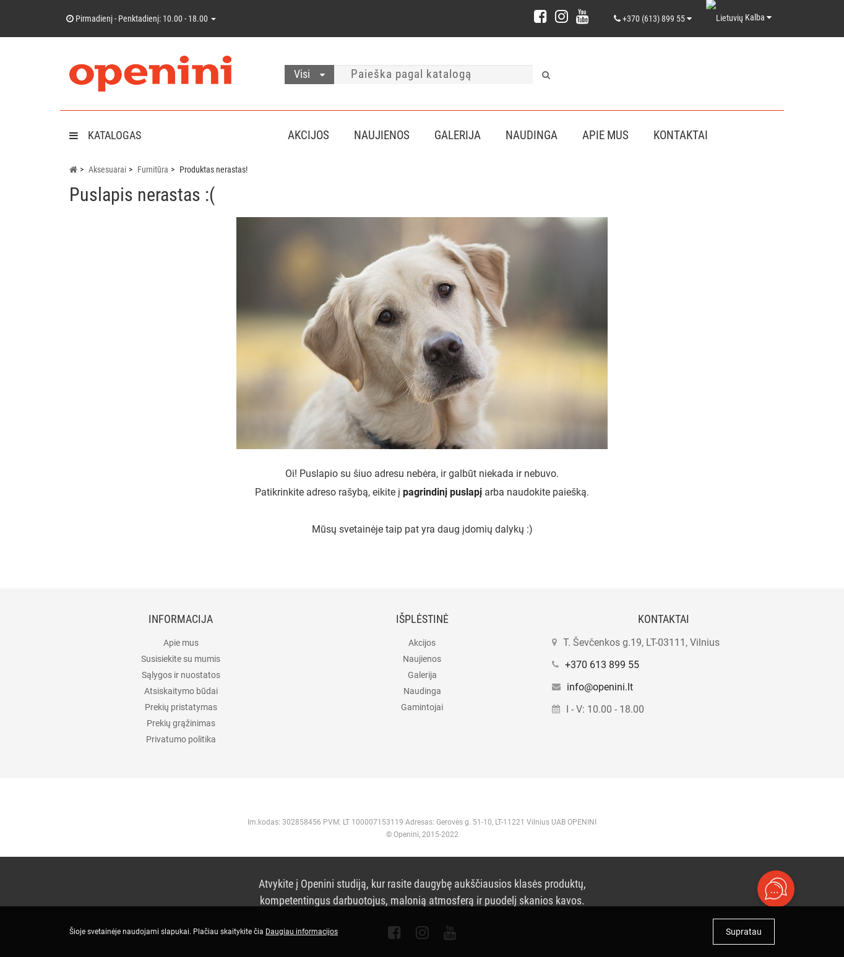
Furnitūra (152, 169)
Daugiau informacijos (301, 931)
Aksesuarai (107, 169)
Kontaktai (693, 135)
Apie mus (615, 135)
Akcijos (308, 135)
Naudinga (539, 135)
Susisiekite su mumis (180, 659)
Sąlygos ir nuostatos (181, 675)
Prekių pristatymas (181, 707)
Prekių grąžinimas (181, 723)
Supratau (744, 932)
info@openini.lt (600, 687)
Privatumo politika (181, 739)
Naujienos (384, 135)
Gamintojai (422, 707)
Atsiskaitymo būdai (181, 691)
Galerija (462, 135)
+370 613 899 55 (602, 665)
